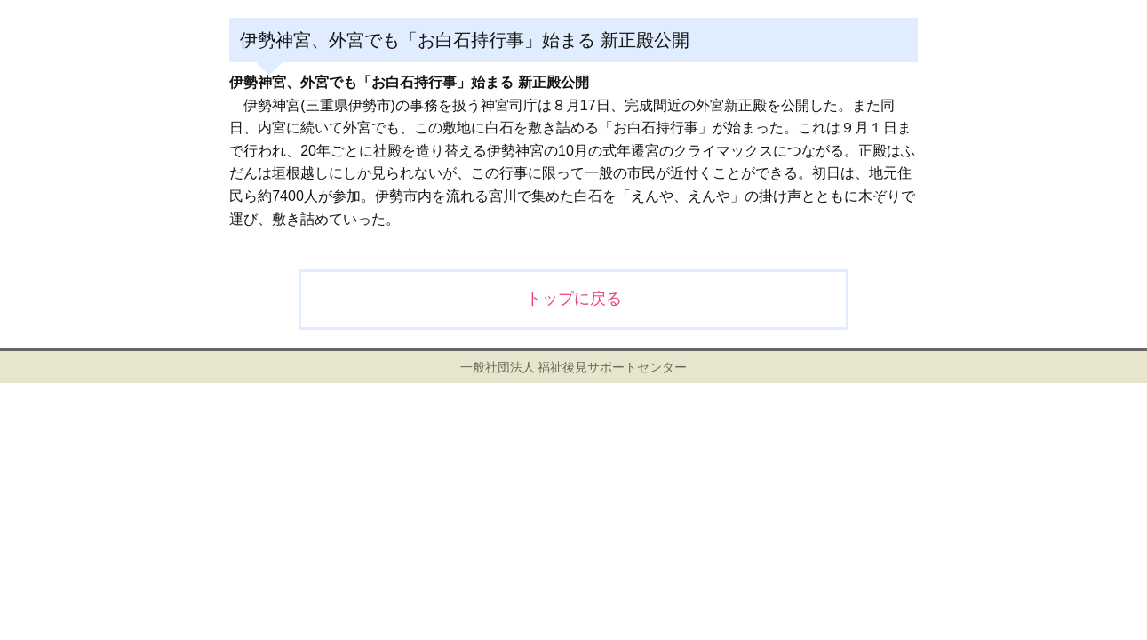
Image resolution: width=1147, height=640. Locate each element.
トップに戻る (574, 299)
